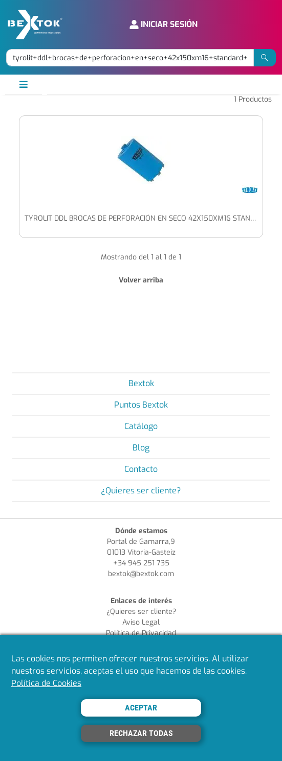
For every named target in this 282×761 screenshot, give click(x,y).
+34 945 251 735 (141, 563)
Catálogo (141, 426)
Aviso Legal (141, 622)
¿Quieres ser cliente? (141, 490)
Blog (141, 447)
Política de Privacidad (141, 633)
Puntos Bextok (141, 404)
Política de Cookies (46, 683)
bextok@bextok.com (141, 574)
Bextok (141, 383)
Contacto (141, 469)
